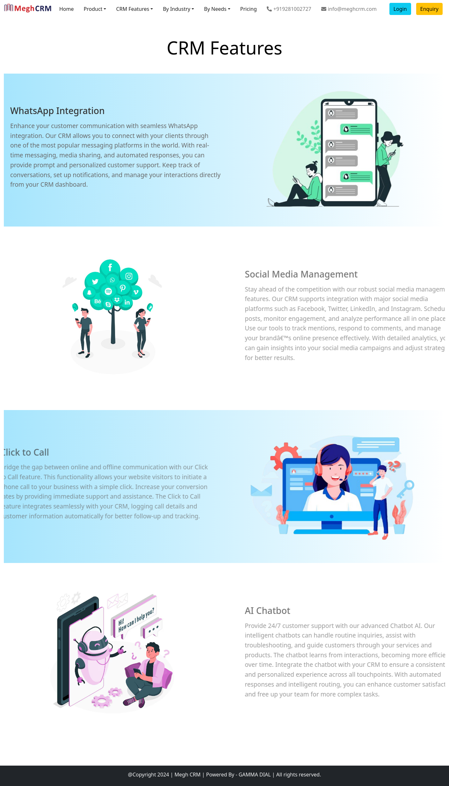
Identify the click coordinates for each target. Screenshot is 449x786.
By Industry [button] (176, 8)
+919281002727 (289, 8)
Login (400, 8)
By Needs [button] (215, 8)
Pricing (248, 8)
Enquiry (429, 8)
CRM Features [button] (132, 8)
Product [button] (93, 8)
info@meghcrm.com (349, 8)
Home (66, 8)
